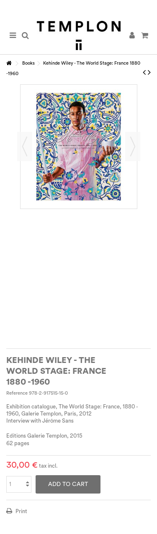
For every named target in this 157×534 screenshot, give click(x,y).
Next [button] (132, 146)
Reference (17, 393)
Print (20, 511)
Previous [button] (24, 146)
